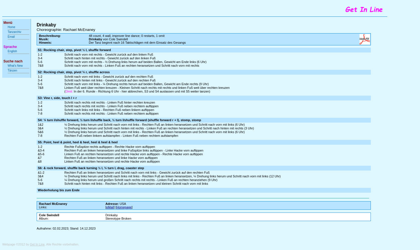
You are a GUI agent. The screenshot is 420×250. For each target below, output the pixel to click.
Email (11, 36)
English (12, 51)
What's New (16, 65)
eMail (110, 207)
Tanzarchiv (14, 31)
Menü (7, 23)
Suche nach (12, 61)
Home (11, 27)
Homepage (124, 207)
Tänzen (12, 70)
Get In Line (37, 244)
